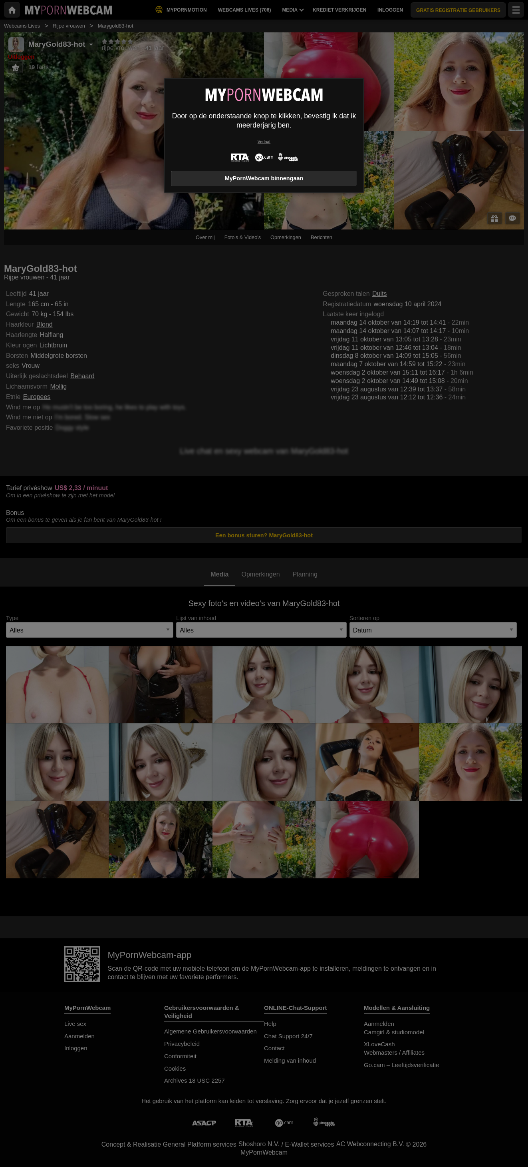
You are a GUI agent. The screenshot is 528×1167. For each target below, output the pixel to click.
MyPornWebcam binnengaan (264, 178)
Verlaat (264, 142)
